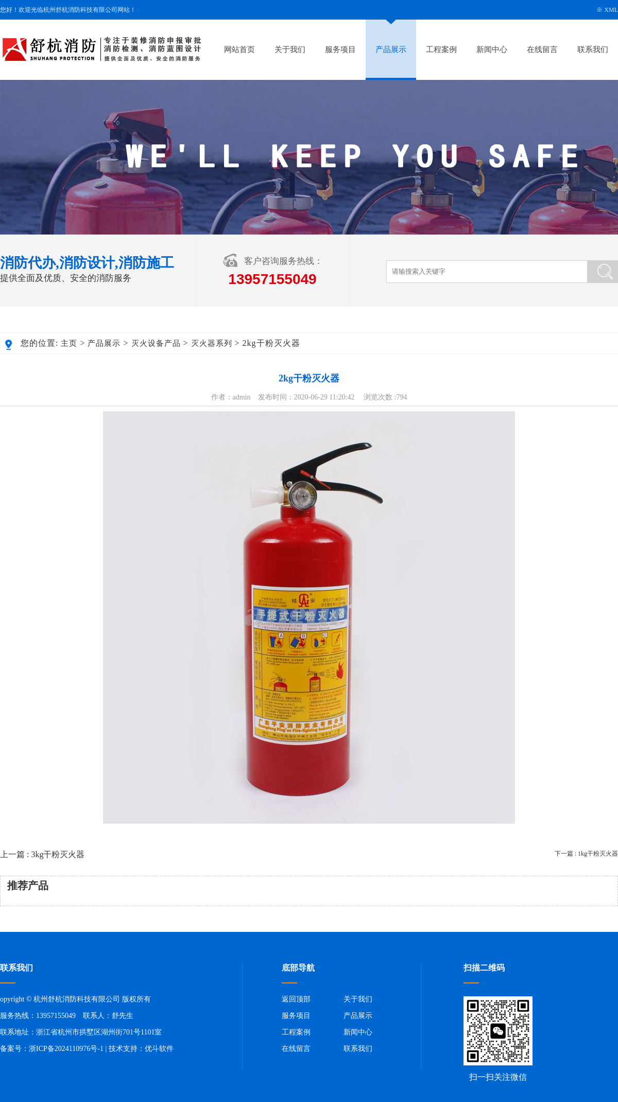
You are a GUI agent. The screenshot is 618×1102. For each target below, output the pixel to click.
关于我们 (289, 49)
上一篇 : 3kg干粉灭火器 (42, 854)
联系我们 (592, 49)
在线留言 (542, 49)
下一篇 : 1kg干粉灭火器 (586, 853)
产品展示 (390, 49)
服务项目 (340, 49)
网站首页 (239, 49)
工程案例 (441, 49)
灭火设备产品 (156, 343)
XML (611, 9)
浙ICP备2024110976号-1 (66, 1049)
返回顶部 (296, 999)
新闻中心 (491, 49)
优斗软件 (159, 1049)
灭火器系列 (211, 343)
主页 (69, 343)
